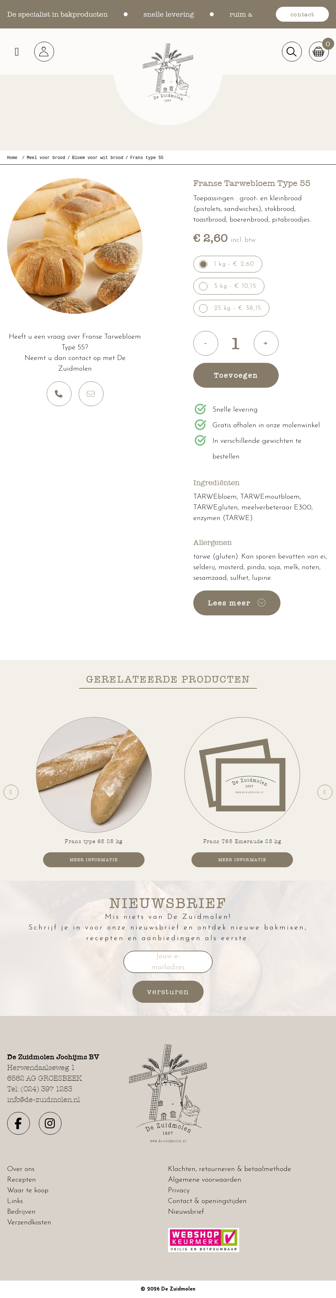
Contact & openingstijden (207, 1201)
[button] (46, 51)
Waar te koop (27, 1190)
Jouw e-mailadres (168, 962)
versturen (168, 991)
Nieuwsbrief (186, 1211)
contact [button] (302, 14)
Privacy (179, 1190)
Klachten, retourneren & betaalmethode (229, 1169)
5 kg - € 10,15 (235, 286)
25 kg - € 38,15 (238, 308)
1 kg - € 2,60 (234, 264)
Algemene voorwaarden (204, 1179)
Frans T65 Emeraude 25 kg (242, 841)
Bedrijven (21, 1211)
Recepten (21, 1179)
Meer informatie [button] (94, 860)
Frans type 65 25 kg (94, 841)
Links (15, 1201)
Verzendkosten (29, 1222)
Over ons (21, 1169)
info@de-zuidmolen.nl (43, 1099)
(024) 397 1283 (46, 1089)
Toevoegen (236, 375)
